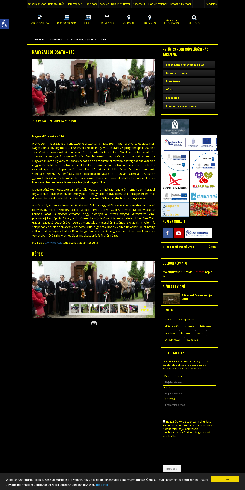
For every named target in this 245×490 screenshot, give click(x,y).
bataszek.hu (38, 40)
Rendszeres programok (181, 106)
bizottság (170, 333)
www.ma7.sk (53, 242)
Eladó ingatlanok (158, 4)
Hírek (103, 40)
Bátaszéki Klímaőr (180, 4)
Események (173, 81)
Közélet (104, 4)
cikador (39, 121)
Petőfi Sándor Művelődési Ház (81, 40)
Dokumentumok (176, 73)
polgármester (172, 339)
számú (168, 319)
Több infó (102, 486)
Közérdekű (139, 4)
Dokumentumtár (120, 4)
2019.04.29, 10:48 (63, 121)
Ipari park (91, 4)
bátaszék (205, 326)
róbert (201, 333)
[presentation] (178, 451)
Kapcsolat (172, 97)
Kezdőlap (211, 4)
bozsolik (189, 326)
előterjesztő (172, 326)
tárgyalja (186, 333)
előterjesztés (186, 319)
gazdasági (192, 339)
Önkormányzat (37, 4)
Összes (212, 246)
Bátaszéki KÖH (56, 4)
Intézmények (75, 4)
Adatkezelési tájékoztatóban (180, 429)
